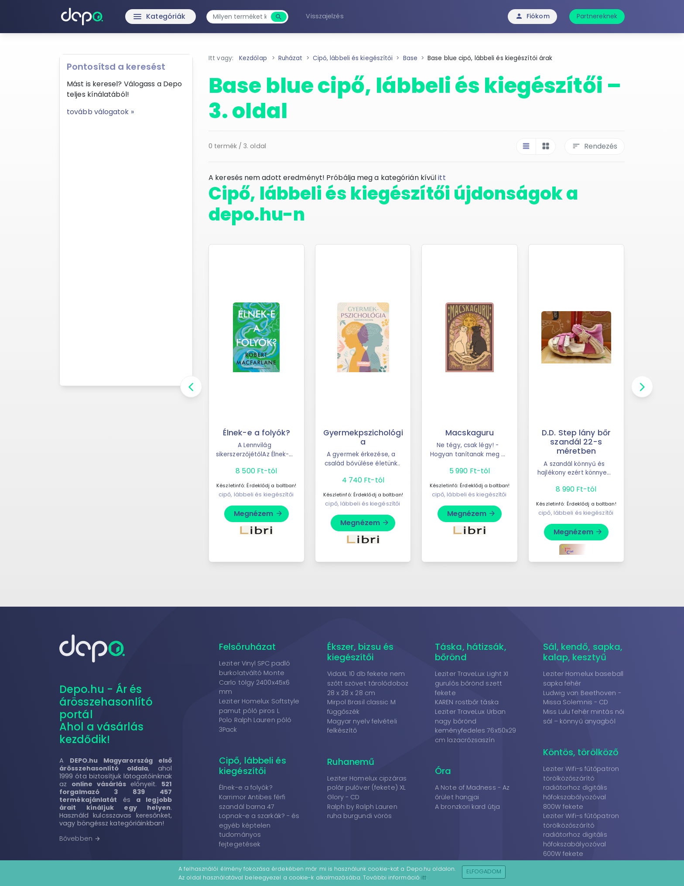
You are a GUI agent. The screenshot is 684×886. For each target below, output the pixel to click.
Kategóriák (141, 16)
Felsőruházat (247, 647)
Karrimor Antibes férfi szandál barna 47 (252, 802)
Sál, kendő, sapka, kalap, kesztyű (583, 652)
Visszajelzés (325, 16)
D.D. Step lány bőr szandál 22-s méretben (576, 442)
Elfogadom (484, 871)
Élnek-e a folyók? (256, 433)
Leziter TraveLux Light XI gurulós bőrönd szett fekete (472, 683)
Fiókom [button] (532, 16)
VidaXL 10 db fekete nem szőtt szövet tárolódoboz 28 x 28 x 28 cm (367, 683)
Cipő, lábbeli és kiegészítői (252, 765)
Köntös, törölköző (581, 752)
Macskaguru (469, 433)
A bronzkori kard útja (467, 806)
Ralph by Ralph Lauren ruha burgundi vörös (362, 811)
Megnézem (258, 514)
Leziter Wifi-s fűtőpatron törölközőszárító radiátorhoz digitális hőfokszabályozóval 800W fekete (581, 787)
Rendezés (594, 146)
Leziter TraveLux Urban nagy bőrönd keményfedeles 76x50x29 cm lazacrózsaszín (475, 725)
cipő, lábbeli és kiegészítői (256, 494)
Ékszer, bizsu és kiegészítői (360, 652)
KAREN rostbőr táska (467, 702)
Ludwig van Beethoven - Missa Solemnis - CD (582, 698)
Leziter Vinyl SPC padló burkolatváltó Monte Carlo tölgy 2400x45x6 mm (254, 677)
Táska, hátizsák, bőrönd (470, 652)
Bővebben (80, 838)
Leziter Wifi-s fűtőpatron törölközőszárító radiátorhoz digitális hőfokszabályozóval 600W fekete (581, 834)
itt (441, 178)
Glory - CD (343, 797)
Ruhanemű (351, 762)
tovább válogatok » (100, 112)
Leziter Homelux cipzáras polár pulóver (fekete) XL (367, 783)
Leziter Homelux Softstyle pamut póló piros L (259, 706)
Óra (443, 771)
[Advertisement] (126, 248)
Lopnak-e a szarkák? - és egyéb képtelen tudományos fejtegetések (259, 830)
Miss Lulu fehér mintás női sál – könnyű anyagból (584, 716)
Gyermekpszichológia (363, 437)
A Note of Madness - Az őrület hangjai (472, 792)
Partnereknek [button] (597, 16)
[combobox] (240, 17)
